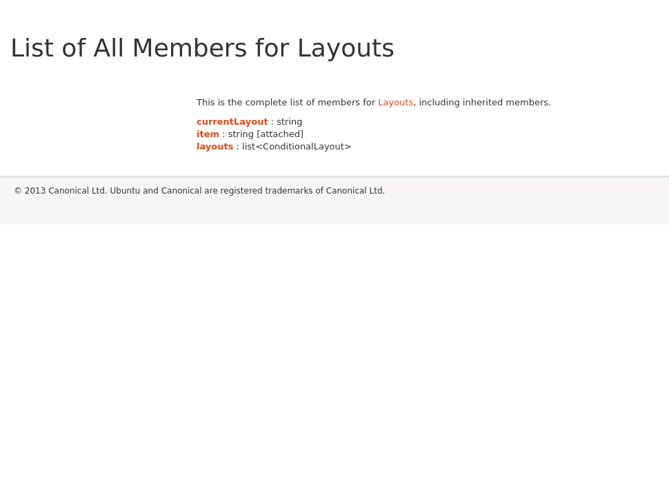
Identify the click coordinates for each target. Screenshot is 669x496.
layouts (215, 146)
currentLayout (232, 121)
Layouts (395, 102)
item (208, 134)
